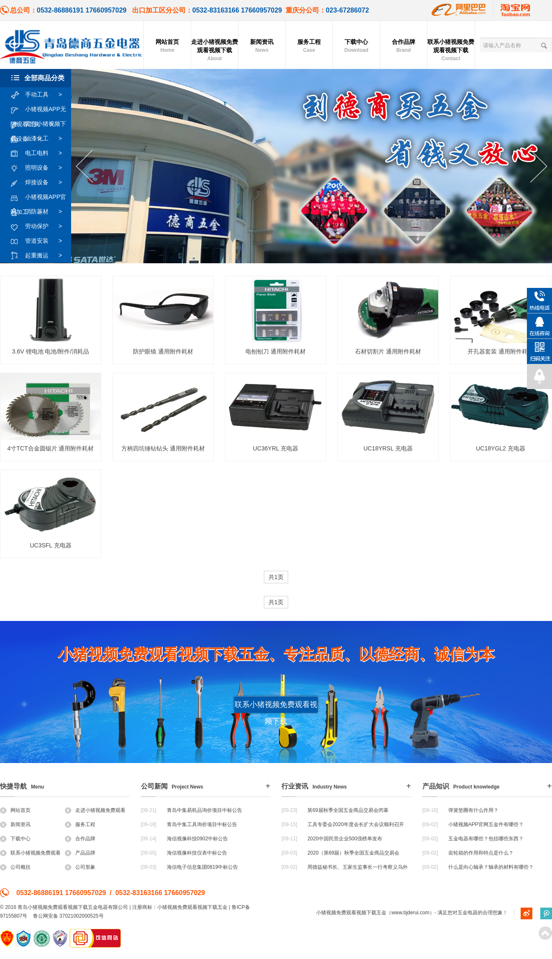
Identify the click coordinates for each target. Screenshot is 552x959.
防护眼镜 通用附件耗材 (163, 351)
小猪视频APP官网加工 (38, 197)
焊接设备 (40, 183)
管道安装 (40, 241)
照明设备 (40, 168)
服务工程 (309, 46)
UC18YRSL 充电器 (388, 448)
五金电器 (467, 913)
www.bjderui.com (410, 913)
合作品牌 (403, 46)
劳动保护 (40, 226)
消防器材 (40, 212)
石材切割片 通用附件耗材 (388, 351)
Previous (84, 166)
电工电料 (40, 153)
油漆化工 (40, 139)
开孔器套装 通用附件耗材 (501, 351)
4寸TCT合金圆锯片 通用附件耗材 (51, 448)
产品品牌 (80, 853)
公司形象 (80, 867)
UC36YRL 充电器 (275, 448)
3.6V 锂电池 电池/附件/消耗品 (50, 351)
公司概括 (15, 867)
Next (539, 166)
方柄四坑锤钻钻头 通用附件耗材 (163, 448)
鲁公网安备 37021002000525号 (68, 916)
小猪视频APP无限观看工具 (38, 109)
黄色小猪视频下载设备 (38, 124)
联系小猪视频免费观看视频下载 (450, 50)
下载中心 (356, 46)
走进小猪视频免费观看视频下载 (214, 50)
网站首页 (167, 46)
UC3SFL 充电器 (50, 545)
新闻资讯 (261, 46)
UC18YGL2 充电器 (500, 448)
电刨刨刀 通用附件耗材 (275, 351)
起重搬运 (40, 256)
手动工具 (40, 95)
